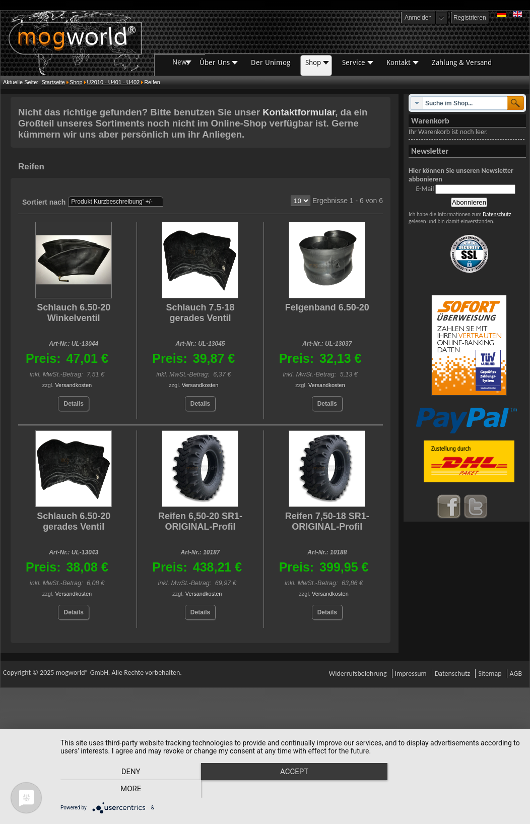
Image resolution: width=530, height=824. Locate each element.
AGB (516, 673)
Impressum (411, 673)
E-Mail (425, 188)
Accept (290, 789)
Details (73, 403)
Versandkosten (73, 385)
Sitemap (489, 673)
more (451, 789)
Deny (129, 789)
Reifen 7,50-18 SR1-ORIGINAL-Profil (327, 521)
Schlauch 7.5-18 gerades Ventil (200, 312)
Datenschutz (497, 214)
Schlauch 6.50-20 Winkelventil (73, 312)
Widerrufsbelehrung (358, 673)
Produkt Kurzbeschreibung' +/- (111, 201)
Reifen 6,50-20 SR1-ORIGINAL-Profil (200, 521)
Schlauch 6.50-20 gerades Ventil (73, 521)
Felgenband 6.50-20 (327, 307)
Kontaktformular (298, 112)
